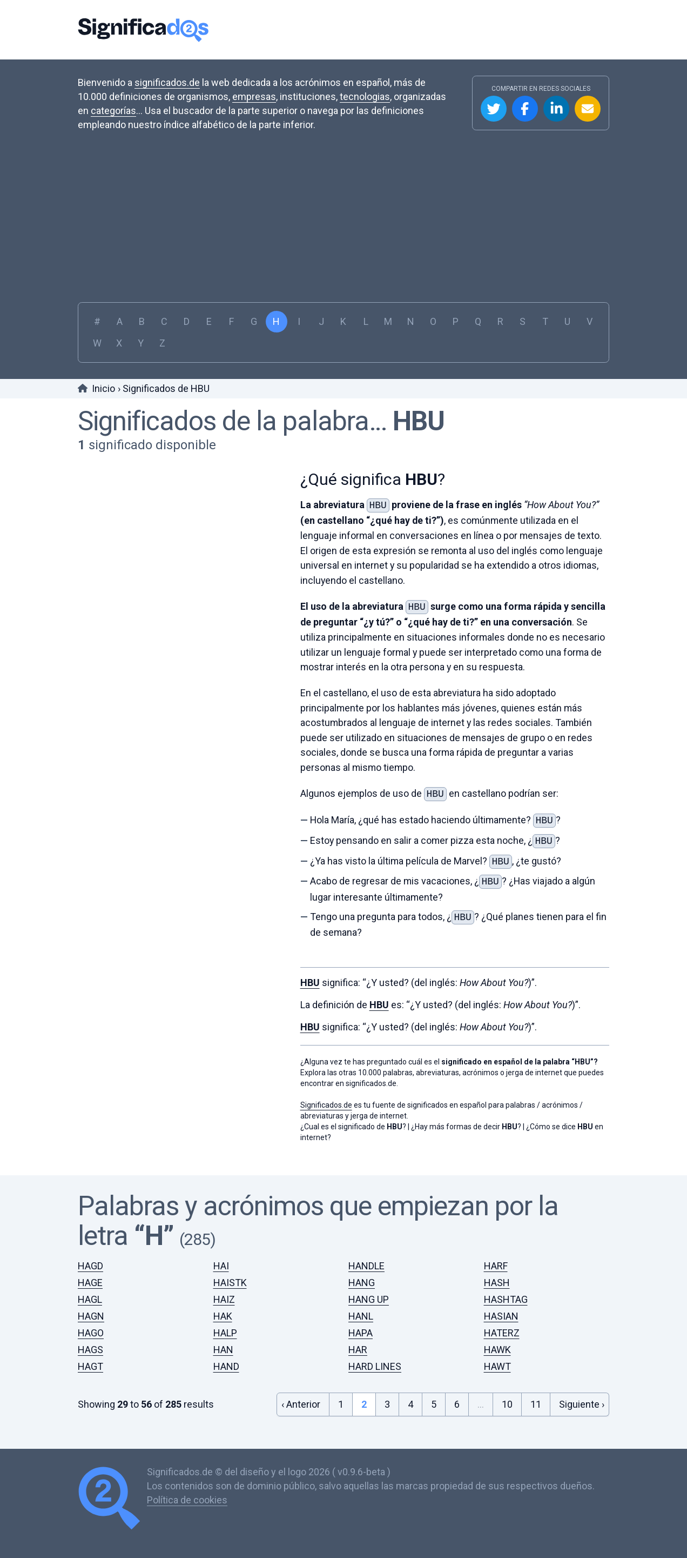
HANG (361, 1274)
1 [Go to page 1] (341, 1395)
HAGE (90, 1274)
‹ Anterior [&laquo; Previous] (300, 1395)
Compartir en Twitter (494, 109)
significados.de (167, 82)
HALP (225, 1324)
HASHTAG (506, 1290)
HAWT (497, 1357)
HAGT (90, 1357)
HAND (226, 1357)
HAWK (497, 1341)
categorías (113, 110)
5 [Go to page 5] (433, 1395)
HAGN (91, 1307)
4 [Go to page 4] (410, 1395)
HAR (357, 1341)
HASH (497, 1274)
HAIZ (224, 1290)
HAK (222, 1307)
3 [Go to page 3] (387, 1395)
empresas (254, 96)
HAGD (90, 1257)
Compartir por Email (588, 109)
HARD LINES (374, 1357)
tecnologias (365, 96)
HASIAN (501, 1307)
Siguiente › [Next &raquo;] (581, 1395)
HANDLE (366, 1257)
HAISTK (230, 1274)
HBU (418, 421)
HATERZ (502, 1324)
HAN (223, 1341)
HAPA (360, 1324)
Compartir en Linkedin (556, 109)
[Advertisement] (343, 213)
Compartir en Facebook (525, 109)
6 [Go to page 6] (457, 1395)
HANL (360, 1307)
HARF (496, 1257)
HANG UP (368, 1290)
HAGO (91, 1324)
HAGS (90, 1341)
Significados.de (143, 29)
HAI (221, 1257)
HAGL (90, 1290)
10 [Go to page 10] (507, 1395)
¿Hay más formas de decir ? (466, 1118)
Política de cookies (187, 1491)
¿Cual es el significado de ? (353, 1118)
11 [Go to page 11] (535, 1395)
